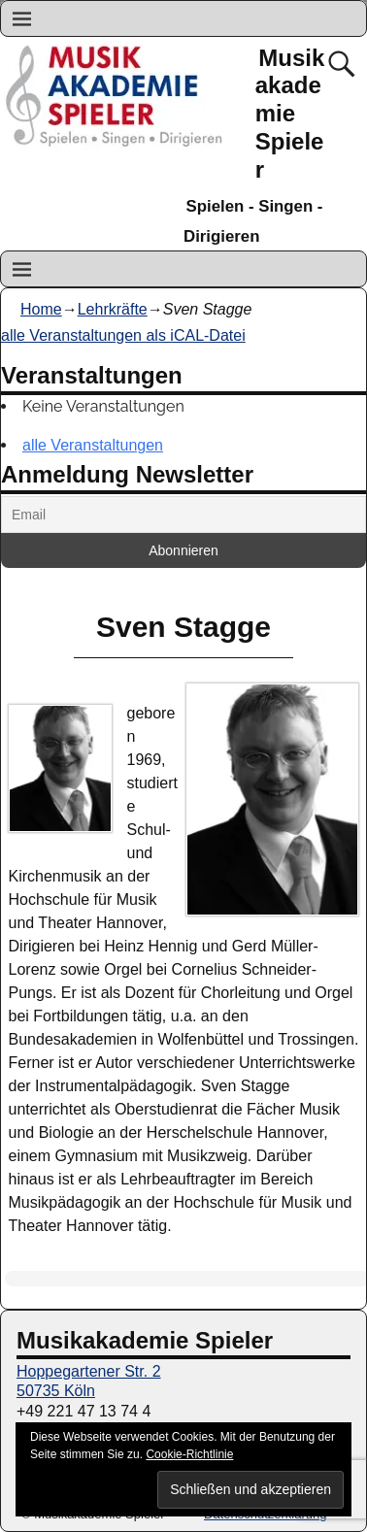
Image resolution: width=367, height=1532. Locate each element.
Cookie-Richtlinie (189, 1454)
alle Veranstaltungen (92, 445)
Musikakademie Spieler (290, 114)
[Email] (183, 514)
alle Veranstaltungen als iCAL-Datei (123, 335)
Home (41, 309)
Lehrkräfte (113, 309)
